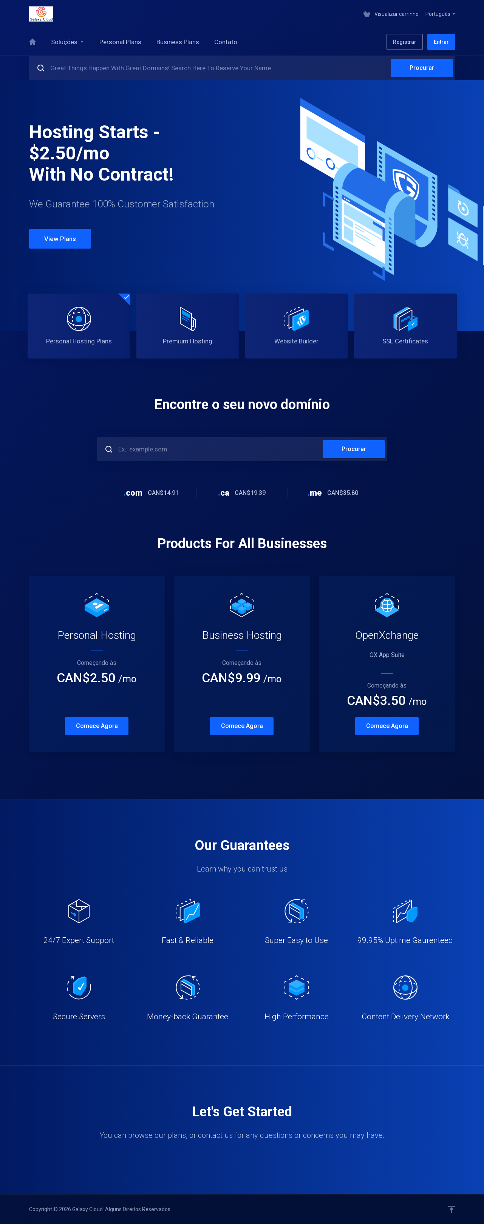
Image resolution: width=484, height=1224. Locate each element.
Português (440, 14)
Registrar (404, 42)
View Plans (60, 239)
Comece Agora (97, 725)
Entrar (441, 42)
